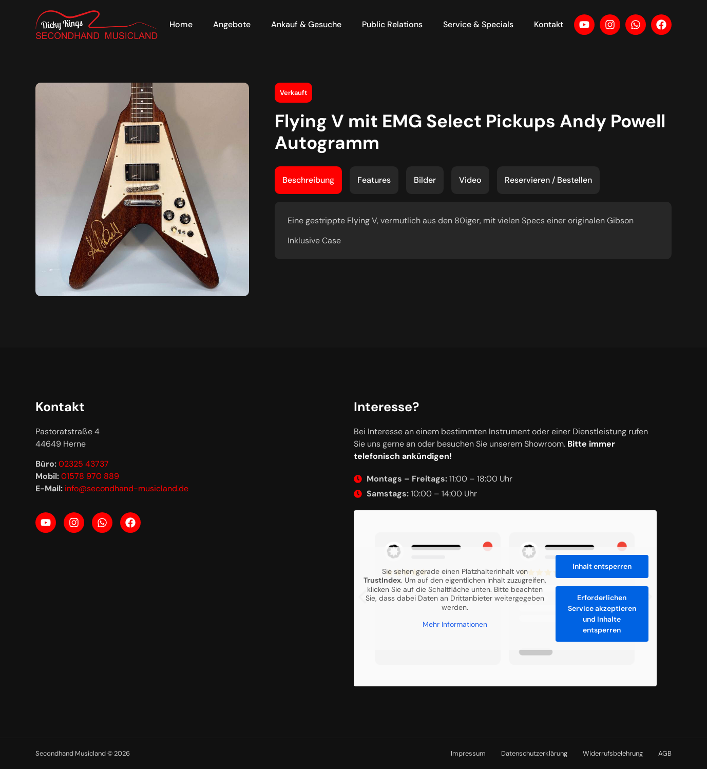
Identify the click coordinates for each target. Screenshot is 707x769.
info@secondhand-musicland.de (126, 488)
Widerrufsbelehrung (613, 753)
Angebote (232, 24)
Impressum (468, 753)
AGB (665, 753)
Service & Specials (478, 24)
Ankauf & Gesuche (306, 24)
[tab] (308, 180)
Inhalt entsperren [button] (601, 566)
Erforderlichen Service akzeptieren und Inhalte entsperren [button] (601, 614)
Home (181, 24)
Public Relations (392, 24)
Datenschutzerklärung (534, 753)
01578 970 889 (90, 476)
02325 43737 (84, 463)
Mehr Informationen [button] (454, 625)
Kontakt (548, 24)
